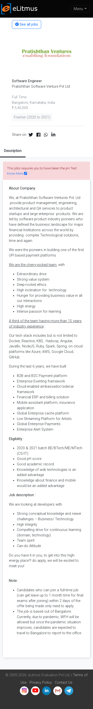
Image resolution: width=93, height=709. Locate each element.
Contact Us (63, 682)
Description (13, 151)
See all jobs (26, 24)
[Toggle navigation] (80, 8)
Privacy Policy (41, 682)
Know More (17, 173)
